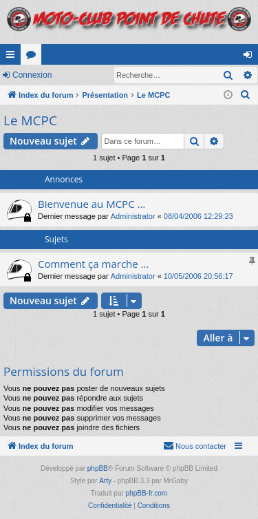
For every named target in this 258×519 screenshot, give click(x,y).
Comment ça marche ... (93, 264)
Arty (105, 481)
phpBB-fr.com (147, 493)
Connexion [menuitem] (251, 57)
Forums (33, 57)
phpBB (97, 468)
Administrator (133, 216)
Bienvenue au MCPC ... (91, 204)
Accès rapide (13, 57)
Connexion (32, 75)
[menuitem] (245, 95)
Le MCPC (30, 120)
